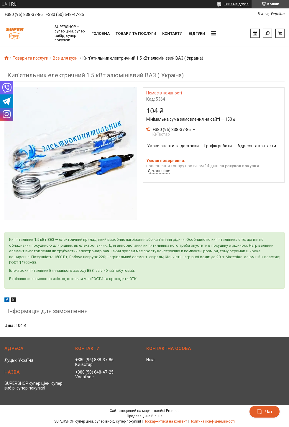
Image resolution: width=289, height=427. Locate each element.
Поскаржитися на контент (165, 421)
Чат (264, 411)
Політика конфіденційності (212, 421)
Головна (100, 33)
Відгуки (196, 33)
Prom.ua (173, 411)
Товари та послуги (136, 33)
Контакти (172, 33)
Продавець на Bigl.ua (144, 416)
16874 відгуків (236, 4)
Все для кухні (65, 58)
